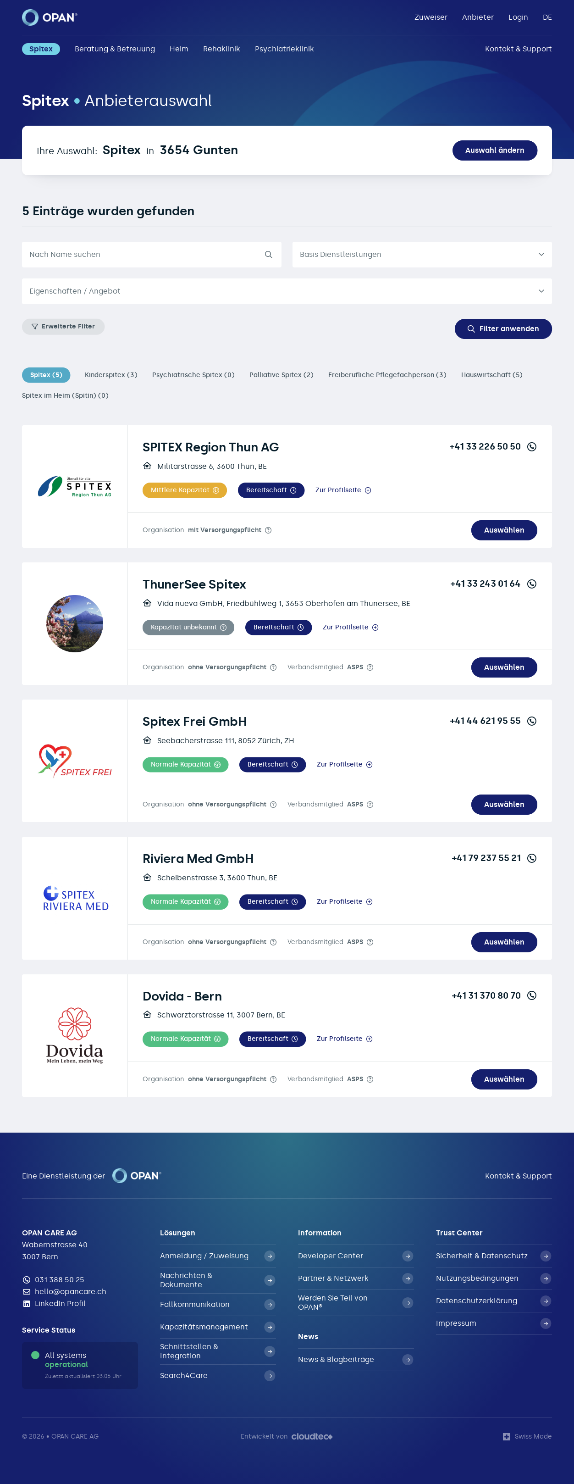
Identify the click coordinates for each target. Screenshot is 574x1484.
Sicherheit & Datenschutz (493, 1256)
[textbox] (279, 291)
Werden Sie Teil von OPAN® (355, 1303)
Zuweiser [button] (430, 17)
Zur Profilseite (338, 490)
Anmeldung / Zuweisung (217, 1256)
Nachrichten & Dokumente (217, 1280)
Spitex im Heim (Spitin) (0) (65, 396)
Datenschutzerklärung (493, 1300)
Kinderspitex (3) (111, 375)
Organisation (202, 530)
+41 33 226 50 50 (493, 446)
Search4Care (217, 1375)
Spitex (41, 48)
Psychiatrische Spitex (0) (193, 375)
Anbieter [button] (478, 17)
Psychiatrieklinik (284, 48)
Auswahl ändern (494, 150)
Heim (179, 48)
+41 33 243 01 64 (494, 583)
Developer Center (355, 1256)
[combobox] (287, 291)
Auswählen (504, 530)
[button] (185, 490)
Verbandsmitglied (325, 667)
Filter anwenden (503, 328)
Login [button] (518, 17)
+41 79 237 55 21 (494, 857)
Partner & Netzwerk (355, 1278)
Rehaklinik (221, 48)
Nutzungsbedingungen (493, 1278)
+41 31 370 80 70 (494, 995)
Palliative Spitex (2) (281, 375)
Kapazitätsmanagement (217, 1327)
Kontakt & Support (518, 48)
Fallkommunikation (217, 1304)
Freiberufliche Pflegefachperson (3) (387, 375)
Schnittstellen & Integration (217, 1351)
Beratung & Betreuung (115, 48)
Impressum (493, 1323)
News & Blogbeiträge (355, 1359)
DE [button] (547, 17)
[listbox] (422, 254)
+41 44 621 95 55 (493, 720)
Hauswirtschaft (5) (492, 375)
